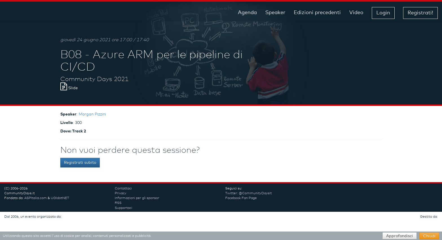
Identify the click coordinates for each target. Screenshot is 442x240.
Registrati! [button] (420, 13)
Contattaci (123, 188)
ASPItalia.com (35, 198)
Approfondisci (399, 236)
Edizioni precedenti (317, 12)
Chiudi (429, 236)
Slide (69, 88)
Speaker (275, 12)
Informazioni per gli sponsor (137, 198)
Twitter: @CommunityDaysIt (248, 193)
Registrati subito (80, 163)
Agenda (247, 12)
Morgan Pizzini (92, 114)
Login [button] (383, 13)
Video (356, 12)
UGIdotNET (60, 198)
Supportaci (123, 208)
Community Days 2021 (94, 79)
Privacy (120, 193)
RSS (118, 203)
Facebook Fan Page (241, 198)
